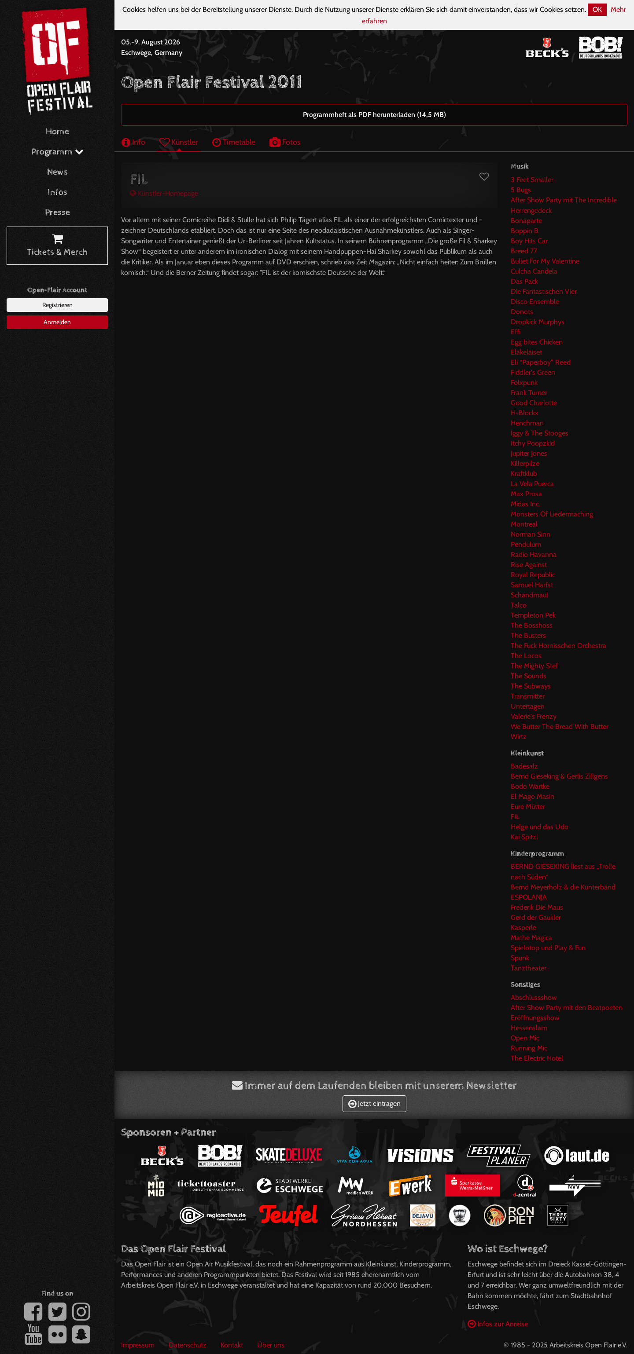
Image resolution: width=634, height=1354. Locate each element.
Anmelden (57, 322)
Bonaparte (526, 220)
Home (57, 132)
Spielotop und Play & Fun (548, 948)
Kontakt (232, 1345)
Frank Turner (529, 392)
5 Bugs (521, 190)
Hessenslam (529, 1028)
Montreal (524, 524)
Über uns (270, 1345)
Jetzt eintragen (374, 1103)
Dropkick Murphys (537, 322)
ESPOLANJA (529, 897)
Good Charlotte (534, 403)
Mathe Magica (531, 937)
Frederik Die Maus (537, 907)
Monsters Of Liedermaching (552, 514)
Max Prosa (526, 494)
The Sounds (528, 676)
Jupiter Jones (529, 453)
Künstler (178, 141)
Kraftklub (524, 473)
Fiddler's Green (533, 372)
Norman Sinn (530, 534)
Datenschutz (187, 1345)
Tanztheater (528, 968)
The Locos (526, 655)
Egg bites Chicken (537, 342)
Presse (57, 213)
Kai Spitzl (524, 837)
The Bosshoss (532, 625)
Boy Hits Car (529, 241)
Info (133, 141)
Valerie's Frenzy (534, 716)
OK (597, 9)
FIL (515, 816)
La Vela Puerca (532, 483)
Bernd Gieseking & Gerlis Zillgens (559, 776)
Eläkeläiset (526, 352)
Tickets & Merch (57, 245)
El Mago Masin (532, 796)
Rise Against (529, 564)
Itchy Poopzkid (533, 443)
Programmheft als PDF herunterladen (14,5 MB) (374, 114)
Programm (57, 152)
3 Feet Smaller (532, 180)
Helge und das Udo (539, 827)
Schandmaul (529, 595)
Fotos (284, 141)
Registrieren (57, 305)
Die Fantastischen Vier (544, 291)
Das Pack (524, 281)
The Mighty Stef (534, 666)
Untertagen (528, 706)
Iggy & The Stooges (539, 433)
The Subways (531, 686)
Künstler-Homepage (164, 193)
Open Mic (525, 1038)
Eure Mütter (528, 806)
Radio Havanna (534, 554)
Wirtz (519, 736)
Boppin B (524, 231)
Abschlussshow (534, 997)
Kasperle (523, 927)
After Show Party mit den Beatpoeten (567, 1007)
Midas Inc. (525, 504)
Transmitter (528, 696)
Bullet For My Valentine (545, 261)
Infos (57, 192)
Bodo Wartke (530, 786)
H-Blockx (524, 413)
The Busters (528, 635)
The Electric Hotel (537, 1058)
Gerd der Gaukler (536, 917)
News (57, 172)
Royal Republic (533, 575)
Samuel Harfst (532, 585)
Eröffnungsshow (535, 1018)
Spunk (520, 958)
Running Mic (529, 1048)
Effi (515, 332)
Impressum (138, 1345)
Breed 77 (524, 251)
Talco (519, 605)
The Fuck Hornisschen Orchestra (558, 645)
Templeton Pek (533, 615)
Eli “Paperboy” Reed (541, 362)
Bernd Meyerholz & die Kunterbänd (563, 887)
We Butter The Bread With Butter (559, 726)
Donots (522, 311)
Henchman (527, 423)
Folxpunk (524, 382)
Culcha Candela (534, 271)
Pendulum (526, 544)
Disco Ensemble (535, 301)
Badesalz (524, 766)
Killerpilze (525, 463)
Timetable (233, 141)
